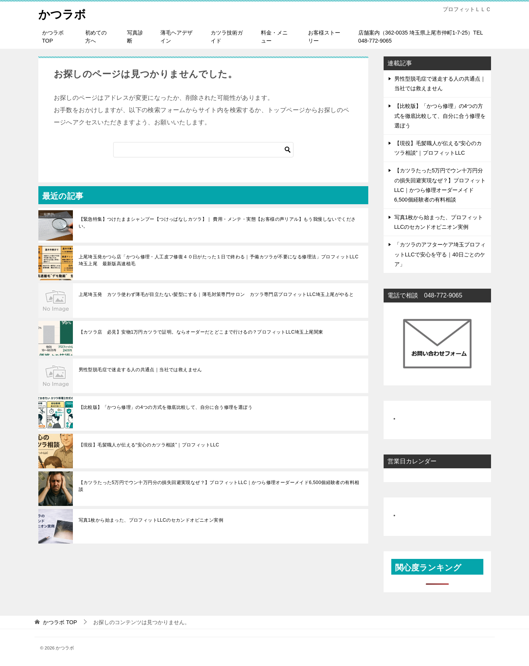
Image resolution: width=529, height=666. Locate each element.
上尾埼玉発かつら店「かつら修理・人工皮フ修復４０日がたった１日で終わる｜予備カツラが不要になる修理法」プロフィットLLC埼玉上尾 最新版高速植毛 (219, 260)
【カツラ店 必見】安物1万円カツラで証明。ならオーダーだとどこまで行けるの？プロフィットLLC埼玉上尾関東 (201, 332)
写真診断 (135, 37)
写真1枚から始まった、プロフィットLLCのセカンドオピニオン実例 (151, 520)
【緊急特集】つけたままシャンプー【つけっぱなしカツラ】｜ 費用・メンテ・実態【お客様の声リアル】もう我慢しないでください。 (217, 222)
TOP (60, 622)
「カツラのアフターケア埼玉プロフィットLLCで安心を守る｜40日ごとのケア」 (440, 254)
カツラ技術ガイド (227, 37)
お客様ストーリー (324, 37)
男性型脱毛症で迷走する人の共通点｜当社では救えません (140, 369)
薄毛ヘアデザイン (176, 37)
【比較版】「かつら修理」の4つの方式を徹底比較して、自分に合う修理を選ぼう (165, 407)
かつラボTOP (53, 37)
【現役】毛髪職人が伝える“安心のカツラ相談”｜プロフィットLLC (149, 445)
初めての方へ (96, 37)
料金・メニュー (274, 37)
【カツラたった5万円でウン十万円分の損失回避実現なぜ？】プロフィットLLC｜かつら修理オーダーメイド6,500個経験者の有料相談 (219, 486)
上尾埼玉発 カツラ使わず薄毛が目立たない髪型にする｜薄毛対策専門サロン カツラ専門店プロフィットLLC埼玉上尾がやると (216, 294)
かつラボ (62, 13)
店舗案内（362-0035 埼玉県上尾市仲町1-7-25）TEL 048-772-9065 (420, 37)
